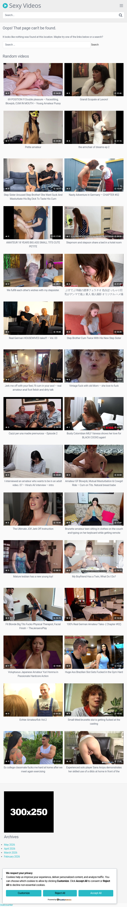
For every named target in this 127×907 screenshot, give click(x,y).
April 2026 (9, 848)
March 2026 (10, 852)
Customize (23, 893)
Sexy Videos (22, 6)
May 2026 (9, 844)
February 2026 (12, 856)
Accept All (96, 893)
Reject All (60, 893)
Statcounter (6, 905)
